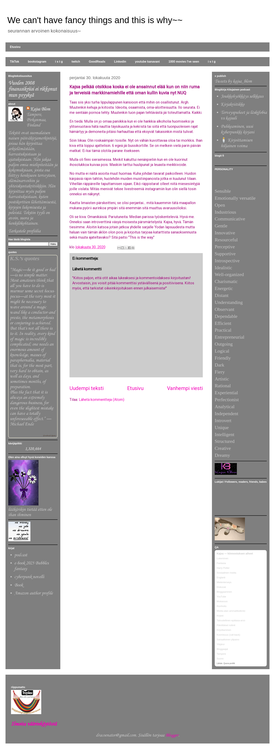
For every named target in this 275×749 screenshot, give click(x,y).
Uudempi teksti (86, 388)
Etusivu (15, 46)
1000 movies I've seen (183, 61)
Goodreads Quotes (49, 436)
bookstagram (37, 61)
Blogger (171, 735)
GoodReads (97, 61)
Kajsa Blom (40, 109)
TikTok (14, 61)
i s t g (59, 61)
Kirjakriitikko (232, 104)
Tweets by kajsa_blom (233, 81)
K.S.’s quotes (24, 258)
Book (18, 585)
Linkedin (120, 61)
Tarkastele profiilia (24, 231)
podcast (20, 555)
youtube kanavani (147, 61)
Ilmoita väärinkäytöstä (33, 724)
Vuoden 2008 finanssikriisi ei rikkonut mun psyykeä (32, 89)
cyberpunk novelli (29, 577)
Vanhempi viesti (185, 388)
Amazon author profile (33, 593)
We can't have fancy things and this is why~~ (94, 20)
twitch (76, 61)
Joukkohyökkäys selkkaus (242, 96)
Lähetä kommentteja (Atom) (101, 399)
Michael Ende (22, 424)
